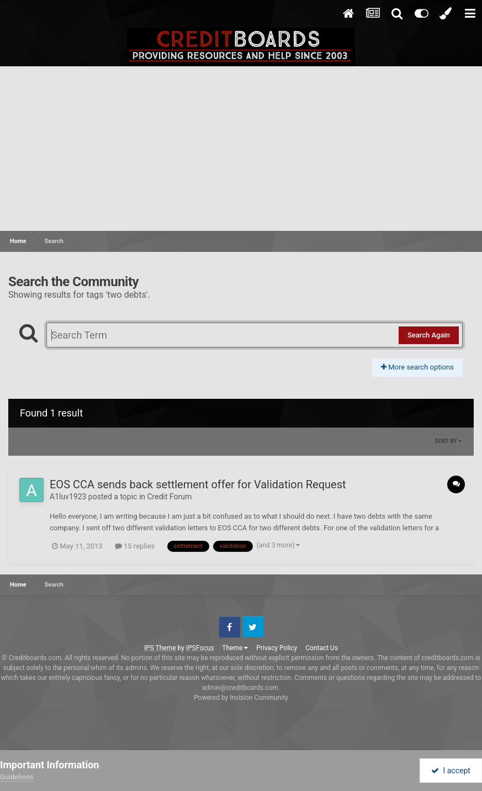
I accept (450, 770)
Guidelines (17, 777)
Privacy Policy (276, 648)
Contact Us (321, 648)
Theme (235, 648)
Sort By (448, 441)
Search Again (428, 335)
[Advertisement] (241, 149)
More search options (417, 367)
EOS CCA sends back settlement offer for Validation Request (198, 484)
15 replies (135, 546)
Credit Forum (169, 496)
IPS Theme (160, 648)
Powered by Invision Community (241, 698)
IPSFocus (200, 648)
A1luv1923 (68, 496)
